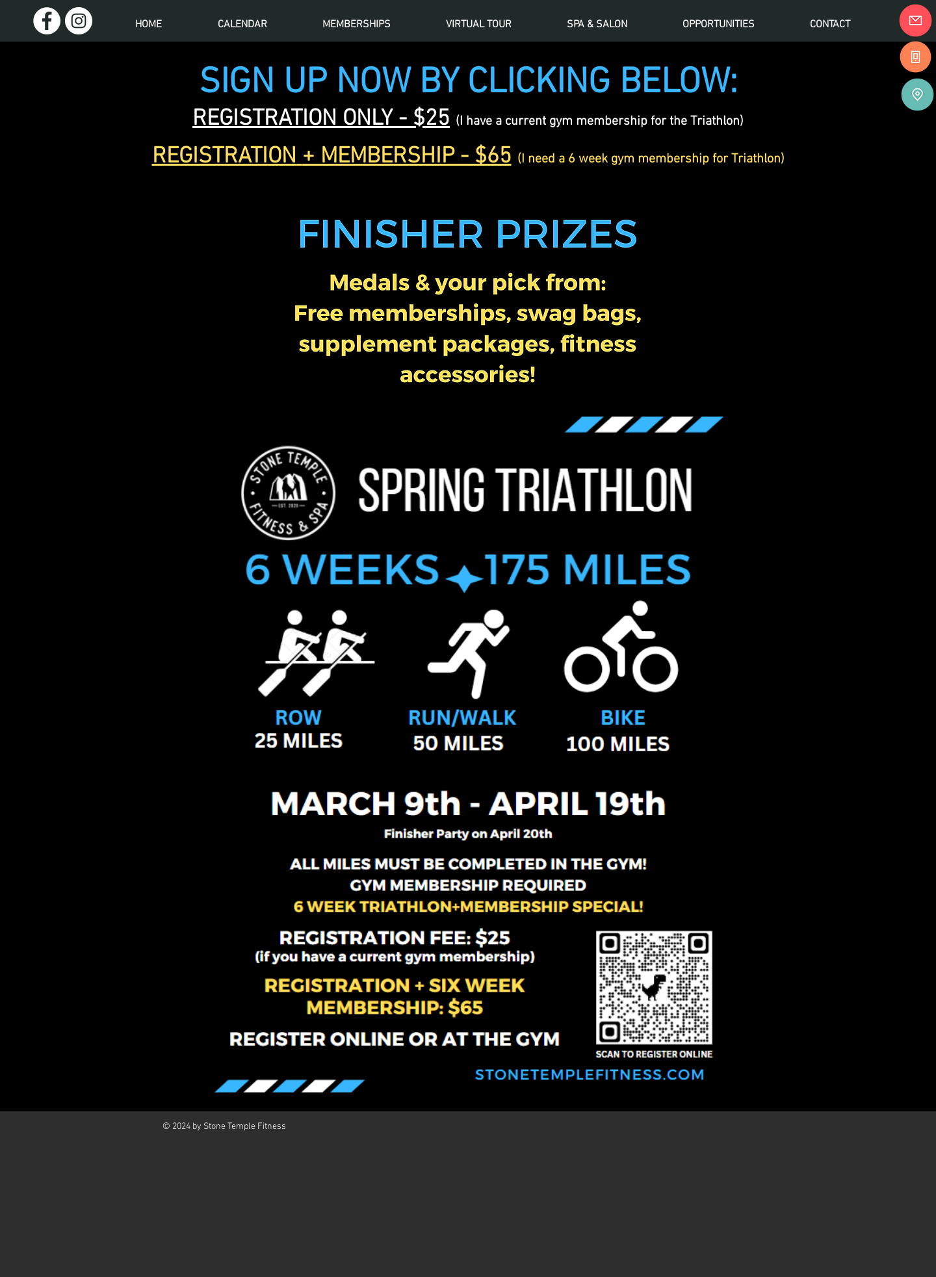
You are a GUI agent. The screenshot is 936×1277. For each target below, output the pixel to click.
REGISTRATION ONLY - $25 (321, 119)
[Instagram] (78, 20)
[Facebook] (46, 20)
